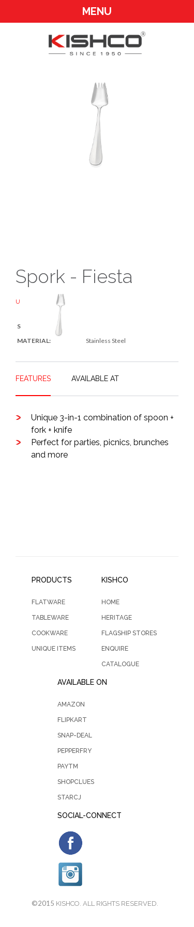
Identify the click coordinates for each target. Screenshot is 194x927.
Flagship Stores (129, 633)
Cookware (50, 633)
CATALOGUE (120, 664)
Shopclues (75, 781)
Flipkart (72, 720)
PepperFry (74, 751)
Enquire (114, 648)
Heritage (116, 617)
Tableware (50, 617)
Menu (97, 11)
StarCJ (69, 797)
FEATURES (33, 378)
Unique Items (54, 648)
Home (110, 602)
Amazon (71, 704)
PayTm (67, 766)
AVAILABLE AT (95, 378)
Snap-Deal (74, 735)
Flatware (48, 602)
